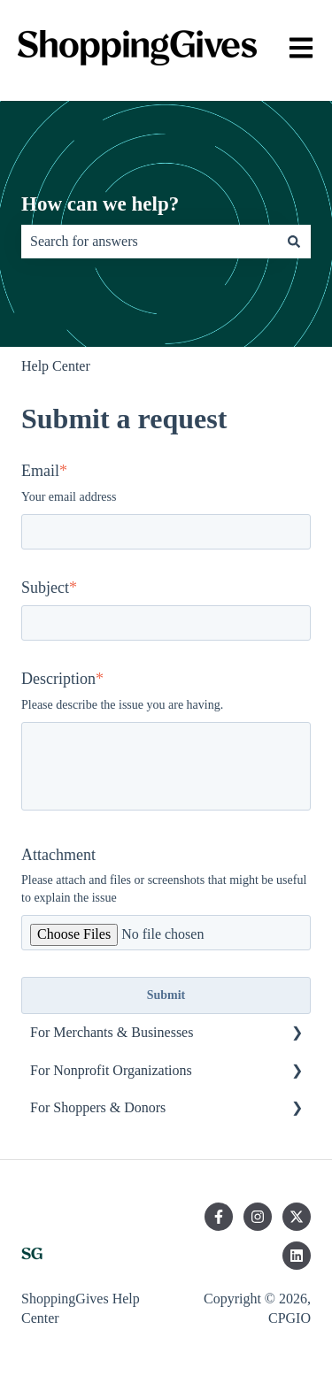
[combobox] (149, 241)
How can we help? (100, 204)
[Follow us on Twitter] (296, 1217)
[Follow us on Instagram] (257, 1217)
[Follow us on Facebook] (219, 1217)
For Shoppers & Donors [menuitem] (98, 1107)
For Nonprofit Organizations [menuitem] (111, 1070)
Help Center (55, 365)
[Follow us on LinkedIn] (296, 1255)
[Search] (294, 241)
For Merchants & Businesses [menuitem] (111, 1032)
